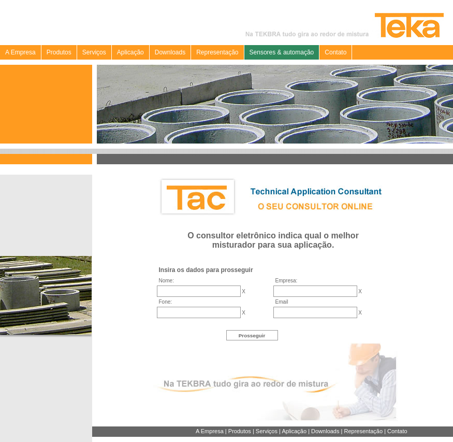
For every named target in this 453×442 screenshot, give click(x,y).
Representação (217, 52)
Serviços (94, 52)
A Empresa (20, 52)
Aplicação (130, 52)
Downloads (170, 52)
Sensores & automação (282, 52)
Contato (335, 52)
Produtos (59, 52)
